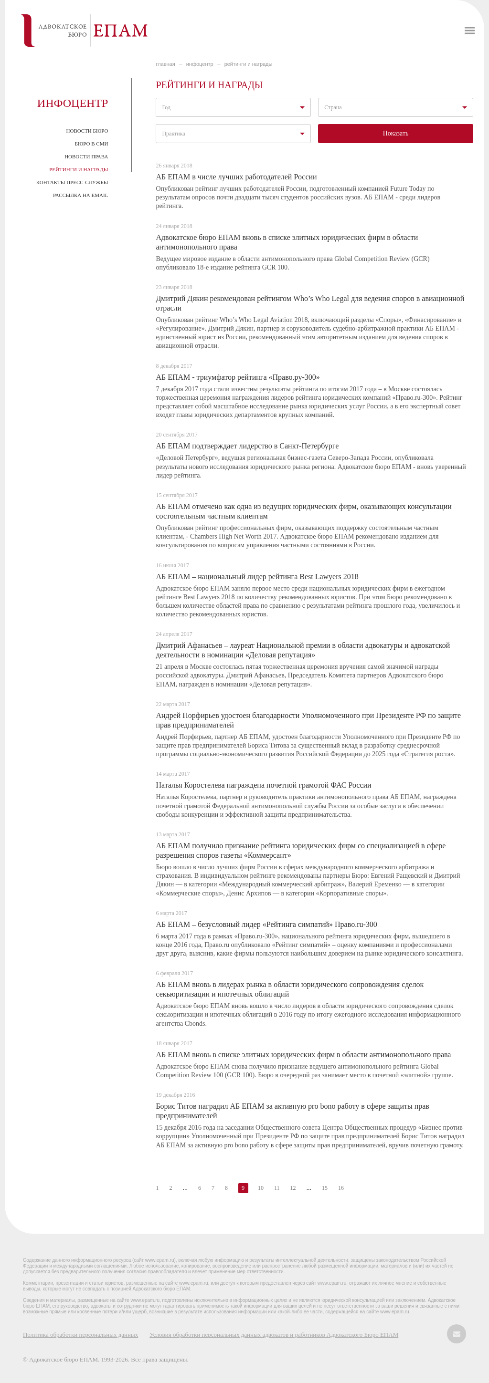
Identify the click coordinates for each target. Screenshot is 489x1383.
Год (166, 107)
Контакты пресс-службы (72, 182)
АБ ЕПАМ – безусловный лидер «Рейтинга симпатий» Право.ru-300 (266, 924)
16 (341, 1188)
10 (261, 1188)
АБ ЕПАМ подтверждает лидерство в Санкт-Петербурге (247, 446)
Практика (173, 133)
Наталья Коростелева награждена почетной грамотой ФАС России (263, 785)
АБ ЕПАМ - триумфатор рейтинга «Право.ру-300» (237, 377)
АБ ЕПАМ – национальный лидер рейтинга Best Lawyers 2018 (257, 576)
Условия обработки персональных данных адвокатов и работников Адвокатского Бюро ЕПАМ (273, 1334)
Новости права (86, 156)
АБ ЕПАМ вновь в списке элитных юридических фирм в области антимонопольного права (303, 1054)
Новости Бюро (87, 131)
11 (277, 1188)
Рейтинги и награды (78, 169)
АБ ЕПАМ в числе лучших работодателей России (236, 177)
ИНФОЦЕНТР (199, 64)
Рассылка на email (80, 195)
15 (325, 1188)
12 (293, 1188)
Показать (396, 133)
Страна (332, 107)
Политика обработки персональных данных (80, 1334)
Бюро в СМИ (91, 143)
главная (165, 64)
